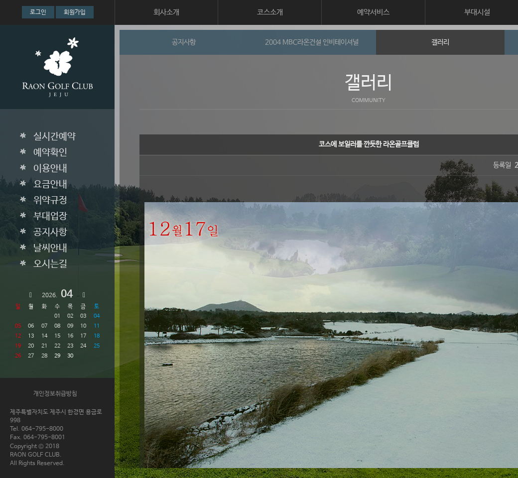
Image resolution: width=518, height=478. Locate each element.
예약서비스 (373, 12)
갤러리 (440, 42)
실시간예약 (54, 136)
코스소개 (270, 12)
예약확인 (50, 152)
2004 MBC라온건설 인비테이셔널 (312, 42)
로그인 (38, 12)
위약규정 (50, 200)
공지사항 (50, 232)
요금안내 (50, 184)
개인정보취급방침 (55, 393)
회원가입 (75, 12)
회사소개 (166, 12)
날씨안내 (50, 248)
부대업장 (50, 216)
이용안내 (50, 168)
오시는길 (50, 264)
